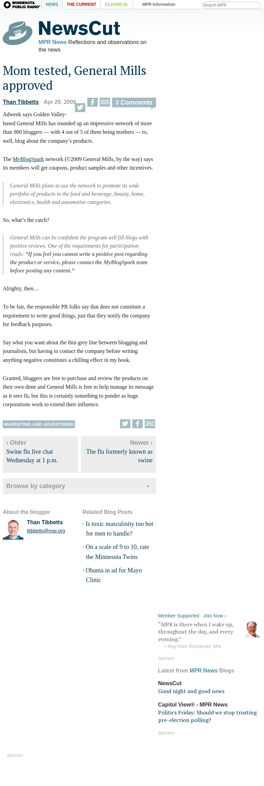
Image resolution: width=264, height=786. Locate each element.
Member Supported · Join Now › (193, 19)
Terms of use (212, 723)
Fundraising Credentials (163, 743)
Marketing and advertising (38, 425)
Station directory (217, 699)
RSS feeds (208, 679)
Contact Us (83, 743)
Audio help (19, 694)
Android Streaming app (162, 689)
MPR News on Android (98, 689)
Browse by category (35, 487)
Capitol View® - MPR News (194, 108)
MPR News (52, 42)
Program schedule (219, 689)
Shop (75, 753)
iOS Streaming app (156, 679)
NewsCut (170, 87)
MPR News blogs (91, 699)
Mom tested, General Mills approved (74, 79)
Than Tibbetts (20, 103)
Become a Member (156, 723)
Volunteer (144, 733)
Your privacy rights (220, 733)
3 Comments (133, 103)
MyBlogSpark (27, 160)
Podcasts (144, 699)
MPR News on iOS (92, 679)
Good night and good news (192, 95)
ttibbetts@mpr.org (45, 532)
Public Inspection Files (225, 743)
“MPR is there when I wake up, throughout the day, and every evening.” (210, 38)
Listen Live (28, 681)
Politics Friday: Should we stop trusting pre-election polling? (208, 119)
